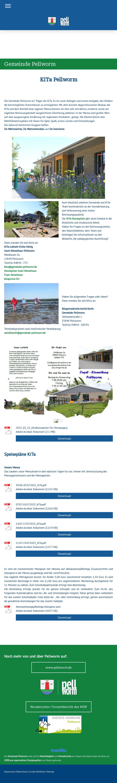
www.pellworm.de (59, 667)
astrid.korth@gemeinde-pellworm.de (25, 332)
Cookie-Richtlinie (37, 771)
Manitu (49, 760)
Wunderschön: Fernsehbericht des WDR (58, 707)
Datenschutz (22, 771)
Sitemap (50, 771)
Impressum (9, 771)
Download (64, 438)
